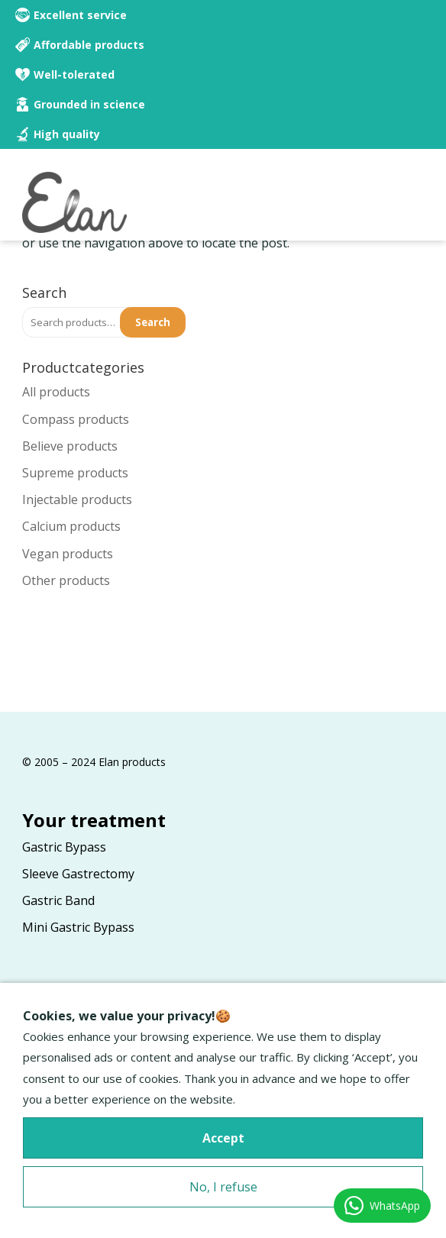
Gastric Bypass (64, 847)
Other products (66, 580)
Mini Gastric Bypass (78, 927)
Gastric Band (58, 900)
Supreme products (75, 472)
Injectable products (77, 499)
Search (152, 322)
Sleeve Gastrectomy (78, 873)
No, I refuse (223, 1186)
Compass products (75, 419)
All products (56, 391)
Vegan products (67, 553)
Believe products (70, 446)
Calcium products (71, 526)
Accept (223, 1138)
